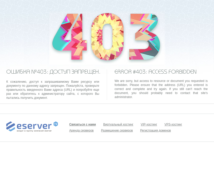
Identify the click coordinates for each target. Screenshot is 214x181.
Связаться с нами (82, 124)
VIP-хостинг (149, 124)
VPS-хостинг (173, 124)
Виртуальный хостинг (118, 124)
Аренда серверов (81, 130)
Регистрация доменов (155, 130)
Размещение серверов (117, 130)
